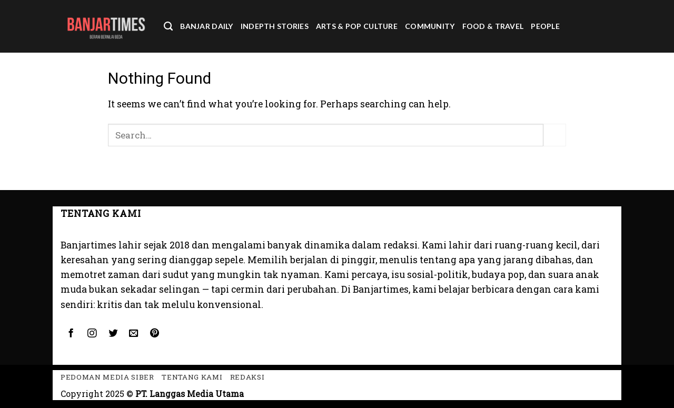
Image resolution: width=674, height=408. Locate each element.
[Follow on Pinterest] (154, 333)
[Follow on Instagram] (91, 333)
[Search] (168, 26)
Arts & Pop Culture (357, 26)
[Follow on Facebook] (71, 333)
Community (430, 26)
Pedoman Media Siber (107, 377)
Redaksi (247, 377)
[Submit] (554, 135)
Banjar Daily (206, 26)
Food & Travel (493, 26)
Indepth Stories (275, 26)
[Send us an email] (133, 333)
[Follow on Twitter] (112, 333)
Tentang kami (192, 377)
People (545, 26)
